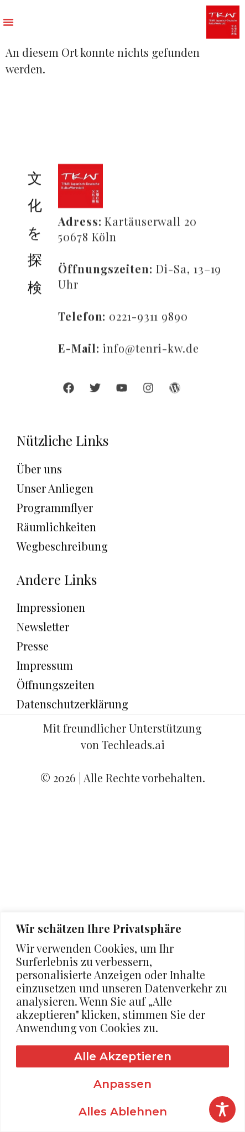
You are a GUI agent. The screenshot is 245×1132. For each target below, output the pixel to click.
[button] (8, 22)
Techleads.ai (133, 744)
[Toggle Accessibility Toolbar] (222, 1109)
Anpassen (122, 1084)
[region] (122, 1022)
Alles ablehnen (123, 1111)
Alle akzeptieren (122, 1056)
